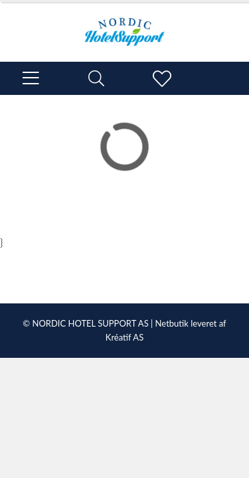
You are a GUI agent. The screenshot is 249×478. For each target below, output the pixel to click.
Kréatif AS (124, 337)
